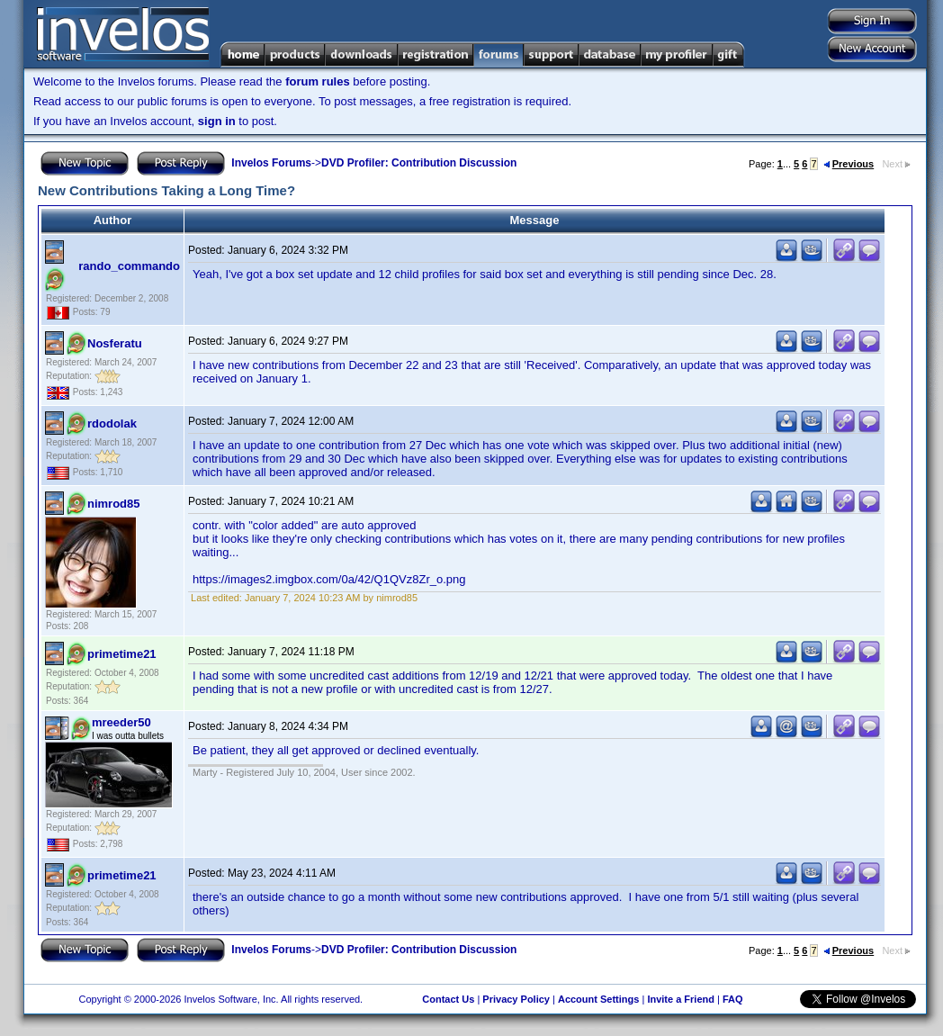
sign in (217, 121)
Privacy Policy (516, 999)
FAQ (733, 999)
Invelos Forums (271, 163)
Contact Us (448, 999)
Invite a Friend (680, 999)
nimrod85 (113, 503)
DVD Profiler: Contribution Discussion (418, 163)
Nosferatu (114, 343)
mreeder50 (121, 722)
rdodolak (112, 423)
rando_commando (129, 266)
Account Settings (598, 999)
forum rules (317, 81)
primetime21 (122, 654)
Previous (848, 163)
